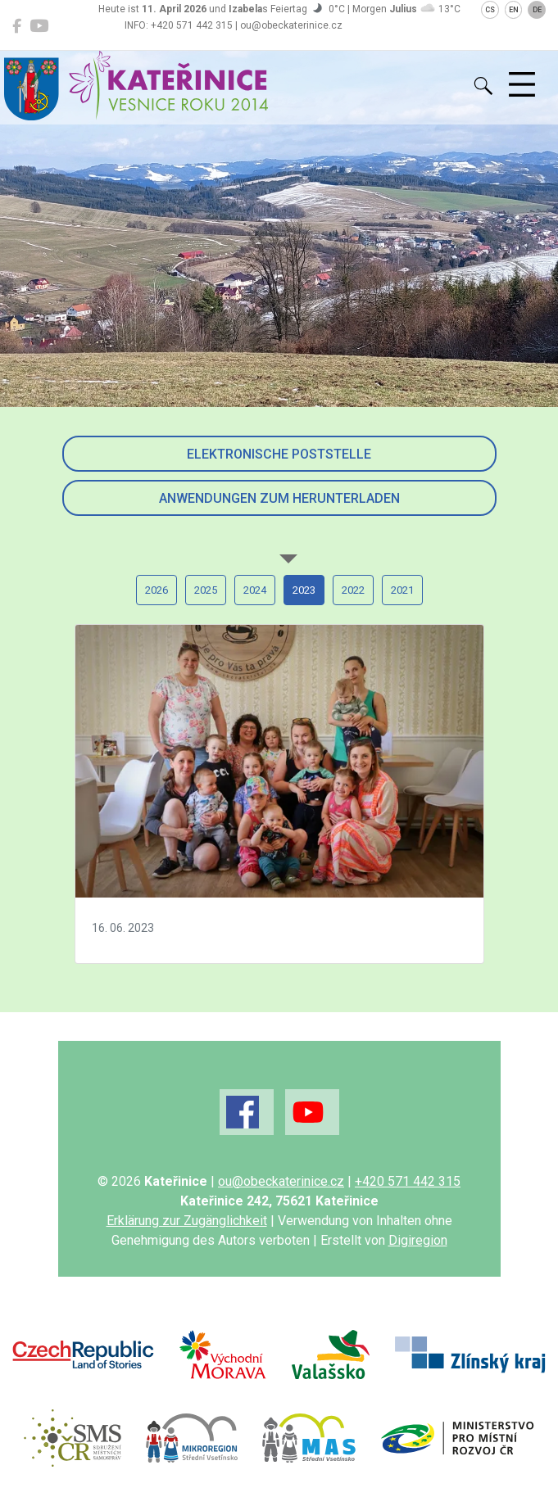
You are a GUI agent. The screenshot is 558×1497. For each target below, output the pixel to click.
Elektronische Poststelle (279, 454)
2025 (205, 590)
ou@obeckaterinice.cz (281, 1181)
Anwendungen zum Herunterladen (279, 498)
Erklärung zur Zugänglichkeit (187, 1220)
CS (490, 10)
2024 (254, 590)
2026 (156, 590)
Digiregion (417, 1240)
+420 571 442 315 (407, 1181)
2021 (402, 590)
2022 (353, 590)
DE (537, 10)
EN (514, 10)
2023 (304, 590)
